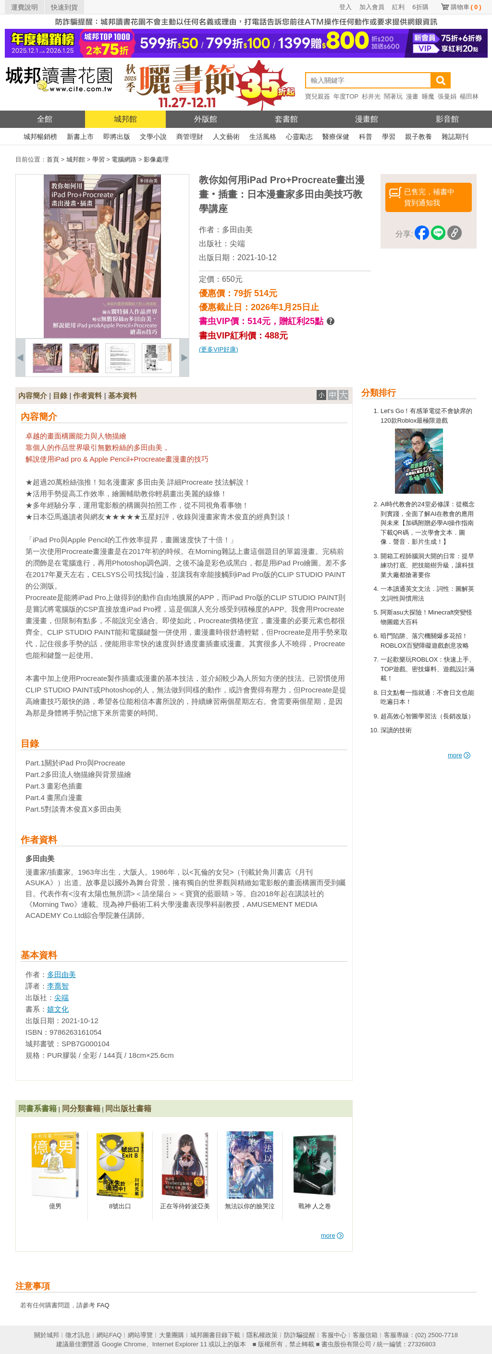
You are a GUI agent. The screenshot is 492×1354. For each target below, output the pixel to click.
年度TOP (346, 96)
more (459, 755)
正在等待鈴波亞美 (185, 1206)
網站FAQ (109, 1335)
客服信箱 (365, 1335)
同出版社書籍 (128, 1108)
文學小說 (153, 136)
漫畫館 (366, 119)
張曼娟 (447, 96)
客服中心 (333, 1335)
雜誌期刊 (455, 136)
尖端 (237, 243)
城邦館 (125, 119)
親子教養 (418, 136)
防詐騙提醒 (299, 1335)
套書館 (286, 119)
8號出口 (120, 1206)
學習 (388, 136)
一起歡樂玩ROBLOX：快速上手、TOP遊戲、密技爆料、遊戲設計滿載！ (428, 669)
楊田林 (469, 96)
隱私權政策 (262, 1335)
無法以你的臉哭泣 (250, 1206)
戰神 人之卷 (315, 1206)
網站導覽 (140, 1335)
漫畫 (412, 96)
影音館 (447, 119)
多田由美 (237, 230)
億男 (55, 1206)
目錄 (60, 395)
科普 (365, 136)
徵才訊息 (77, 1335)
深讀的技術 (396, 730)
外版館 (205, 119)
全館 (44, 119)
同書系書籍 (37, 1108)
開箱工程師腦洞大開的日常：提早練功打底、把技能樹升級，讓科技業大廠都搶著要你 (427, 565)
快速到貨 (64, 7)
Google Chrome (124, 1344)
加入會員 (371, 7)
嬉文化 (58, 1009)
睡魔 (428, 96)
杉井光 (371, 96)
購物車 (466, 7)
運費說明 (24, 7)
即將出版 (116, 136)
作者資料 (87, 395)
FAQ (103, 1305)
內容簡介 (32, 395)
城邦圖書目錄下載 (215, 1335)
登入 (345, 7)
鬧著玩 (393, 96)
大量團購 (171, 1335)
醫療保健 (335, 136)
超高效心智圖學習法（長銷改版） (427, 716)
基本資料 (122, 395)
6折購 (420, 7)
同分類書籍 (81, 1108)
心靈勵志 (299, 136)
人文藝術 (226, 136)
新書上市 (80, 136)
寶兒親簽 (317, 96)
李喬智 (58, 986)
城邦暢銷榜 (40, 136)
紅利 (398, 7)
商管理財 (189, 136)
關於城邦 (46, 1335)
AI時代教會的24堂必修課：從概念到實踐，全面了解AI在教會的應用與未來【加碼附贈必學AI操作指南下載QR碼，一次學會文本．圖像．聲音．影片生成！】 (428, 523)
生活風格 (262, 136)
